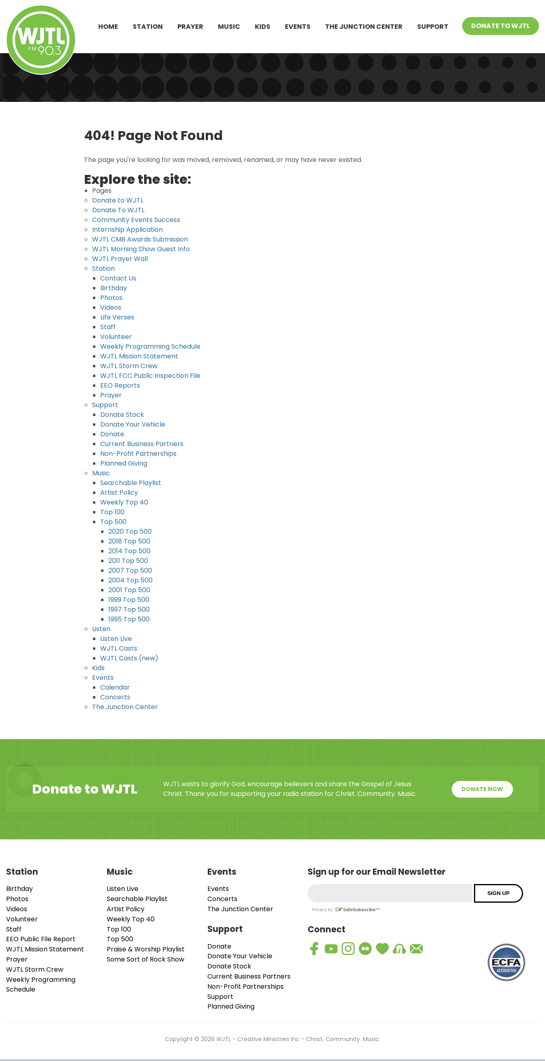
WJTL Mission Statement (139, 356)
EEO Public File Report (40, 939)
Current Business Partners (141, 444)
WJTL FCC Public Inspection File (150, 375)
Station (148, 26)
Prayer (190, 26)
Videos (110, 307)
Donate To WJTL (500, 25)
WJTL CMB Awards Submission (140, 239)
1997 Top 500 (129, 609)
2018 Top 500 (129, 541)
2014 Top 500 (129, 551)
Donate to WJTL (117, 200)
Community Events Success (136, 219)
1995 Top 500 (129, 619)
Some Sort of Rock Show (145, 959)
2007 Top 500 (130, 570)
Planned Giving (123, 463)
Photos (111, 297)
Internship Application (127, 229)
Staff (108, 327)
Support (432, 26)
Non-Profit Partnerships (138, 453)
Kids (262, 26)
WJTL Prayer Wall (120, 258)
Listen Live (116, 638)
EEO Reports (120, 385)
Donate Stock (122, 414)
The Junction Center (364, 26)
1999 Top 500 (128, 599)
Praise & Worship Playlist (146, 949)
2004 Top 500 (130, 580)
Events (297, 26)
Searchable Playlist (130, 482)
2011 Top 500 (128, 560)
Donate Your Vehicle (132, 424)
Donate (112, 434)
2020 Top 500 (130, 531)
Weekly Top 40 (124, 502)
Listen (101, 629)
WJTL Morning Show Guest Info (141, 249)
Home (108, 26)
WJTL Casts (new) (129, 658)
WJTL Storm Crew (128, 366)
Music (229, 26)
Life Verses (117, 317)
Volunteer (116, 336)
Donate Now (482, 789)
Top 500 (113, 521)
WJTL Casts (118, 648)
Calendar (115, 687)
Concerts (115, 697)
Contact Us (118, 278)
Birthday (113, 288)
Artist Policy (119, 492)
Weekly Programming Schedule (150, 346)
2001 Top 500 (129, 590)
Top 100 (112, 512)
